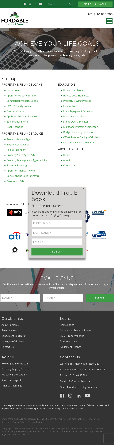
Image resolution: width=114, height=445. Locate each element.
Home (66, 155)
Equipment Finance (17, 121)
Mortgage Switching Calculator (80, 126)
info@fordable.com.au (79, 381)
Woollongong (86, 431)
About (66, 160)
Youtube (40, 4)
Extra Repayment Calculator (78, 142)
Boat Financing (15, 126)
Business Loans (15, 111)
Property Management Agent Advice (27, 160)
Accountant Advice (17, 181)
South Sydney (53, 431)
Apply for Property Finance (22, 95)
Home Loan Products (75, 90)
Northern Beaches (94, 428)
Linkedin (35, 4)
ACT (29, 434)
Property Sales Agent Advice (22, 155)
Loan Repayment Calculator (78, 111)
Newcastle (45, 428)
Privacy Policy (18, 422)
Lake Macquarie (59, 428)
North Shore (7, 431)
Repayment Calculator (13, 336)
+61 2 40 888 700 (100, 14)
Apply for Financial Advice (21, 170)
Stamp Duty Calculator (75, 121)
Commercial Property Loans (22, 100)
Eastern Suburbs (36, 431)
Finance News (71, 106)
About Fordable (10, 324)
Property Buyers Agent (19, 139)
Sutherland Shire (69, 431)
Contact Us (69, 165)
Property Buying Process (77, 100)
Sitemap (5, 422)
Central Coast (76, 428)
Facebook (25, 4)
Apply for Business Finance (22, 116)
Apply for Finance (95, 4)
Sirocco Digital (35, 422)
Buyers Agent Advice (18, 144)
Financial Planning (17, 165)
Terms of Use (93, 418)
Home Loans (14, 90)
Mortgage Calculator (74, 116)
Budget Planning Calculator (78, 132)
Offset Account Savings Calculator (82, 137)
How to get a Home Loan (77, 95)
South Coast (19, 434)
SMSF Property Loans (19, 106)
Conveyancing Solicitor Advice (23, 175)
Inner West (21, 431)
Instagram (30, 4)
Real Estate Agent (16, 149)
